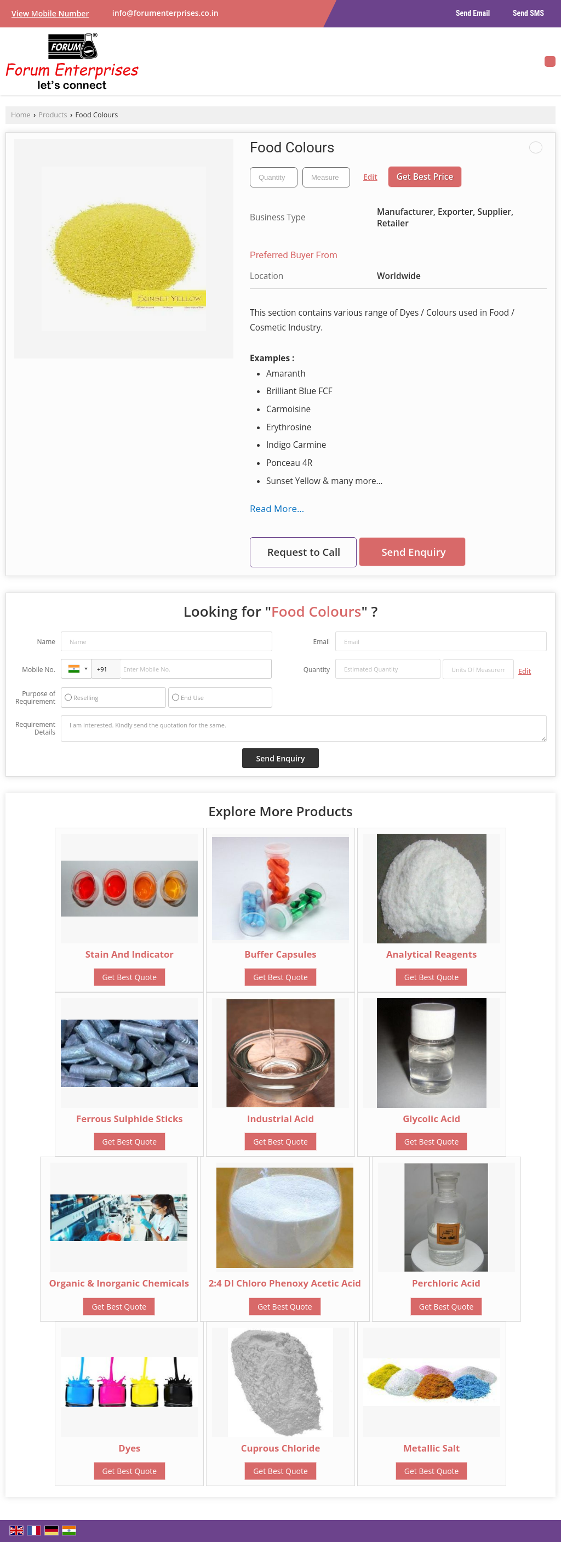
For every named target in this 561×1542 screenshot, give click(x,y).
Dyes (129, 1448)
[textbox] (326, 177)
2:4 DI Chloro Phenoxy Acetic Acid (285, 1283)
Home (21, 115)
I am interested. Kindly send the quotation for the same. (304, 728)
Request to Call (304, 552)
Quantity (317, 669)
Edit (370, 177)
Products (52, 115)
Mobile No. (38, 669)
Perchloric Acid (446, 1283)
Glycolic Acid (431, 1118)
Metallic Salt (431, 1448)
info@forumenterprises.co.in (165, 13)
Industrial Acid (280, 1118)
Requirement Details (35, 728)
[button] (50, 13)
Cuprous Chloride (280, 1448)
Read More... (277, 508)
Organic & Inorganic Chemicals (119, 1283)
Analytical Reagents (431, 954)
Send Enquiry (413, 552)
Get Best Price (425, 177)
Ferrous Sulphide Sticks (129, 1118)
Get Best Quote (129, 977)
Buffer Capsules (280, 954)
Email (321, 641)
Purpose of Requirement (35, 697)
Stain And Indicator (129, 954)
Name (46, 641)
